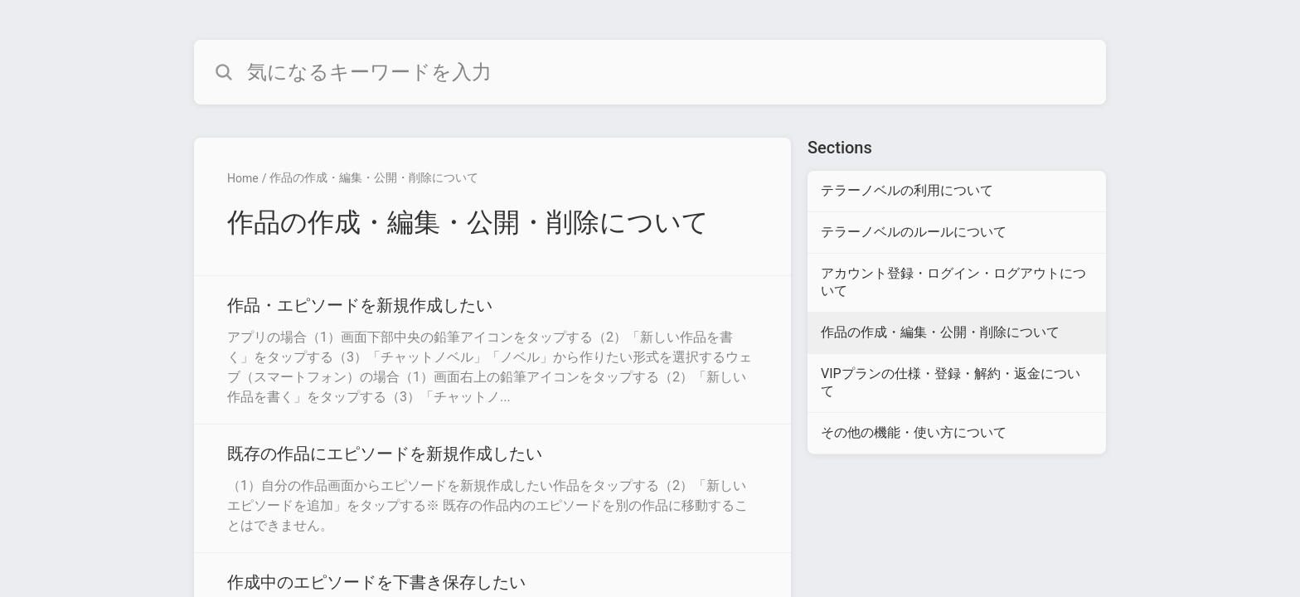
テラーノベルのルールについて (914, 232)
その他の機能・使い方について (914, 432)
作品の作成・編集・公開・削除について (373, 177)
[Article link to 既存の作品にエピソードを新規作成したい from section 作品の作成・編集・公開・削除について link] (492, 488)
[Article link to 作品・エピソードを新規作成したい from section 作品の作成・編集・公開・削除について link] (492, 350)
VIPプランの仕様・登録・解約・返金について (950, 382)
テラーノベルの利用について (907, 190)
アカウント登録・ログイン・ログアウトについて (953, 281)
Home (243, 178)
